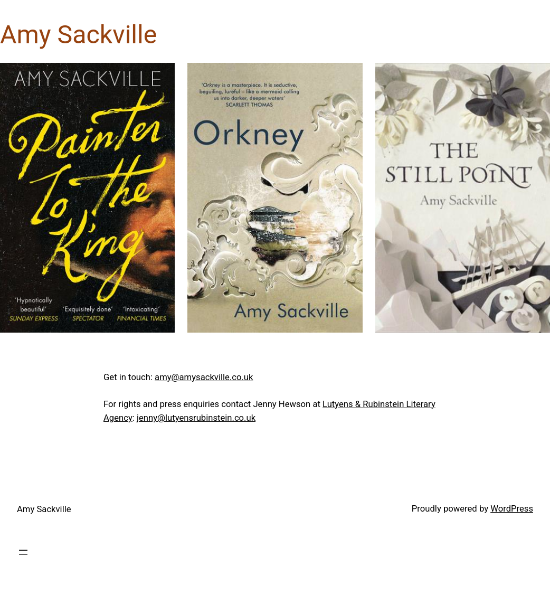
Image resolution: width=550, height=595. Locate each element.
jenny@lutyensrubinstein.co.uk (196, 418)
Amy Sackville (44, 509)
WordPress (511, 509)
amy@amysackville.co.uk (204, 377)
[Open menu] (23, 552)
